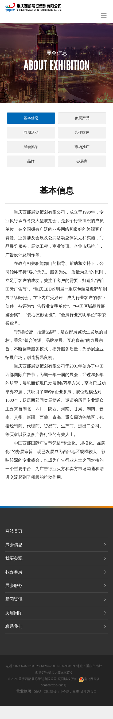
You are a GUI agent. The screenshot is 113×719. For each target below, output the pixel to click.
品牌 (31, 161)
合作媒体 (82, 132)
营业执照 (23, 691)
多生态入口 (89, 692)
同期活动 (31, 132)
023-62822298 (24, 666)
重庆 (76, 692)
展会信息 (56, 53)
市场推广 (82, 147)
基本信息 (31, 118)
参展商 (82, 161)
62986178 (54, 666)
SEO (37, 691)
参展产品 (82, 118)
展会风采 (31, 147)
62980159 (68, 666)
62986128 (41, 666)
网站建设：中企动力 (58, 692)
